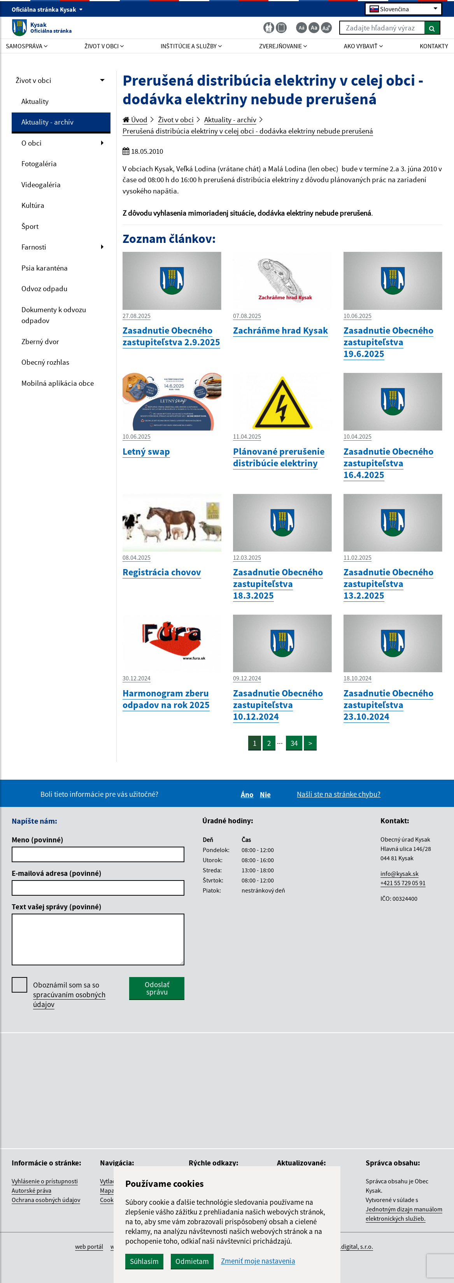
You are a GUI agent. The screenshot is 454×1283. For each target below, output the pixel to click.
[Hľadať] (432, 28)
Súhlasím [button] (144, 1261)
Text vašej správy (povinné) (57, 906)
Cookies (110, 1200)
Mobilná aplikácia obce (57, 383)
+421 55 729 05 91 (403, 883)
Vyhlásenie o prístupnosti (45, 1181)
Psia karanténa (44, 267)
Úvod (135, 119)
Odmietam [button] (192, 1261)
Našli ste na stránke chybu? (338, 794)
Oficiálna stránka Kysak (47, 9)
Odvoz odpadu (44, 288)
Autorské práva (31, 1190)
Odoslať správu (157, 988)
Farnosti (33, 246)
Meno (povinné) (37, 839)
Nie (266, 794)
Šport (30, 226)
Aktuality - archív (47, 122)
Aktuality (35, 101)
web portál (89, 1246)
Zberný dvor (40, 341)
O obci (31, 143)
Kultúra (32, 205)
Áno (248, 794)
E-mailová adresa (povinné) (57, 873)
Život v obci (33, 80)
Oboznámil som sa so (69, 994)
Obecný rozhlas (45, 362)
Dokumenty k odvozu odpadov (53, 315)
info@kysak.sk (399, 873)
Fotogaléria (39, 163)
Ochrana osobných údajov (46, 1200)
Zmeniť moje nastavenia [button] (258, 1261)
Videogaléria (41, 184)
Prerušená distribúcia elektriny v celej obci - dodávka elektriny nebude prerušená (248, 130)
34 (294, 743)
